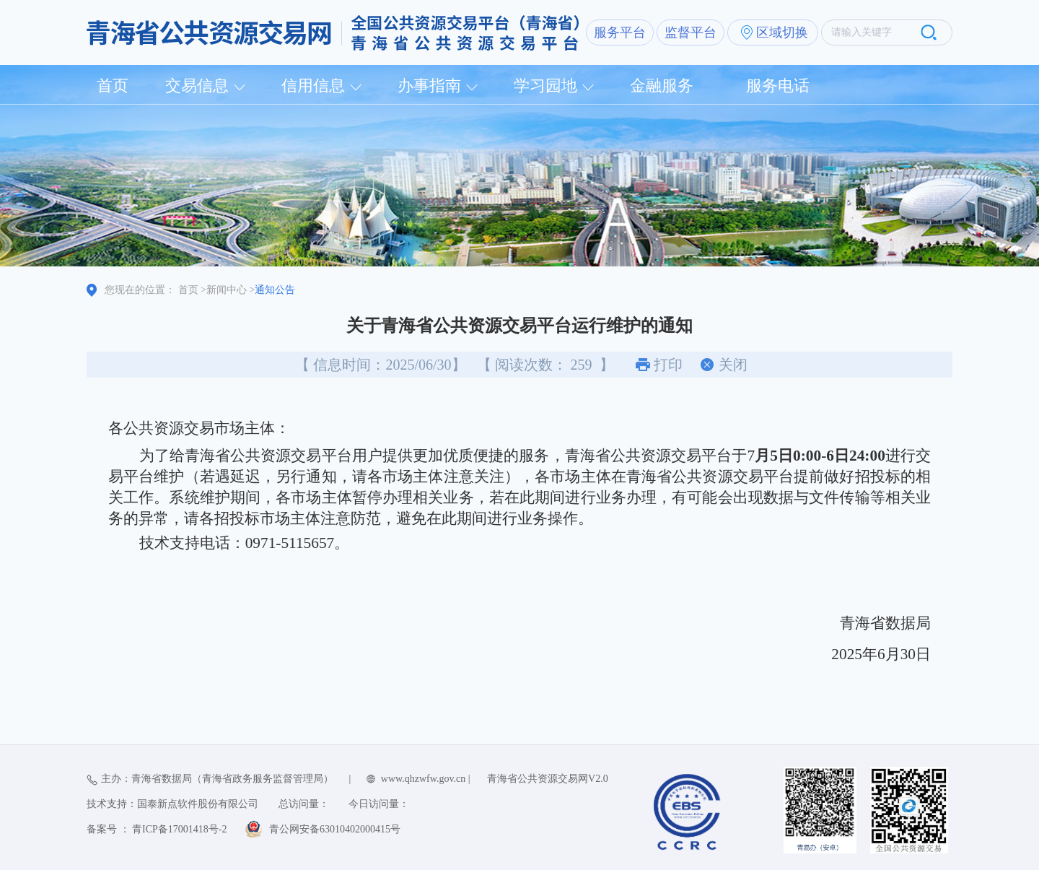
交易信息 (197, 86)
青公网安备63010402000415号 (334, 829)
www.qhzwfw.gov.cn (423, 778)
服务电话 (778, 86)
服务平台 (620, 32)
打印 (668, 365)
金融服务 (661, 86)
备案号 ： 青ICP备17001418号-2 (157, 829)
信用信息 (313, 86)
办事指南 (429, 86)
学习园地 (545, 86)
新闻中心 (226, 289)
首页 (112, 86)
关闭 (733, 365)
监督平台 (690, 32)
